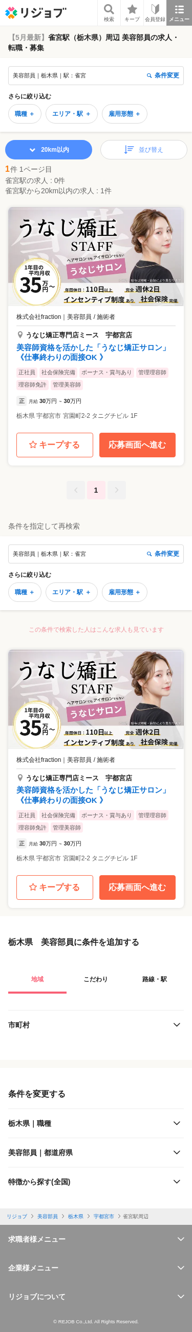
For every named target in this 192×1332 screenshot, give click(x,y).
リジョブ (17, 1216)
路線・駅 (154, 979)
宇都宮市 (104, 1216)
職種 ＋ (25, 113)
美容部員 (47, 1216)
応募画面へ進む (137, 444)
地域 (37, 979)
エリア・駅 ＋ (71, 113)
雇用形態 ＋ (125, 113)
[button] (96, 317)
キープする (54, 445)
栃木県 (75, 1216)
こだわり (95, 979)
